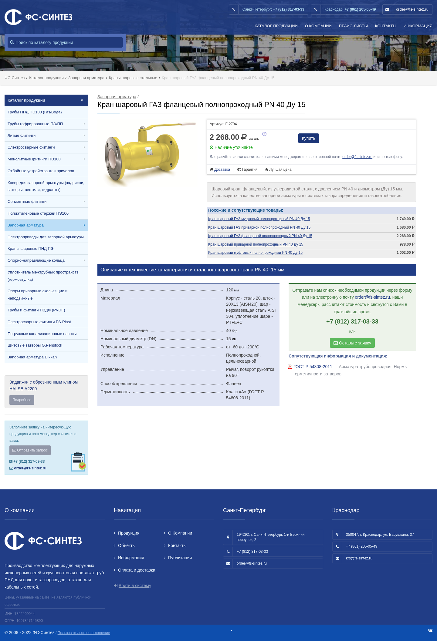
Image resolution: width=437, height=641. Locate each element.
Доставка (222, 169)
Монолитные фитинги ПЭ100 (34, 159)
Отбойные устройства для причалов (41, 171)
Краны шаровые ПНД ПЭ (30, 248)
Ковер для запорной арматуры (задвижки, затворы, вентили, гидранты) (46, 186)
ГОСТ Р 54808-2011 (312, 366)
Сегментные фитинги (27, 201)
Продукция (128, 533)
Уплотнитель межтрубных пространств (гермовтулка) (43, 276)
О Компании (318, 26)
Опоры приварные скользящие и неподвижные (37, 294)
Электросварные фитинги (31, 147)
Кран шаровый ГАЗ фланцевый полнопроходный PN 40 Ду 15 (260, 236)
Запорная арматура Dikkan (32, 357)
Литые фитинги (22, 135)
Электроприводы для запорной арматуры (46, 237)
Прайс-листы (353, 26)
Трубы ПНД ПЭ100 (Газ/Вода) (35, 112)
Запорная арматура (26, 225)
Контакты (385, 26)
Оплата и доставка (136, 570)
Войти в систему (135, 585)
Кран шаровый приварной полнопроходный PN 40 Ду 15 (255, 244)
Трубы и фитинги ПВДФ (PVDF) (36, 310)
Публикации (180, 557)
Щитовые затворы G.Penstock (35, 345)
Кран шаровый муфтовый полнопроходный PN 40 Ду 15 (255, 252)
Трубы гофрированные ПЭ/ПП (35, 124)
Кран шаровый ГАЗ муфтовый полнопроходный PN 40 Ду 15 (259, 219)
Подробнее (21, 400)
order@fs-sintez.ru (412, 9)
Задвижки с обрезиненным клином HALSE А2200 (46, 392)
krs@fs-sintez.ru (359, 558)
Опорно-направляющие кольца (36, 260)
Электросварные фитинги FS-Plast (39, 322)
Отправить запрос (30, 450)
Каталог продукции (276, 26)
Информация (418, 26)
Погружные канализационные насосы (42, 333)
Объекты (127, 545)
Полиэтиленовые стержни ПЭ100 (38, 213)
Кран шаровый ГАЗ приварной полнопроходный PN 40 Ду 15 (259, 227)
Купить (308, 138)
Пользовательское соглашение (84, 633)
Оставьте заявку (352, 343)
